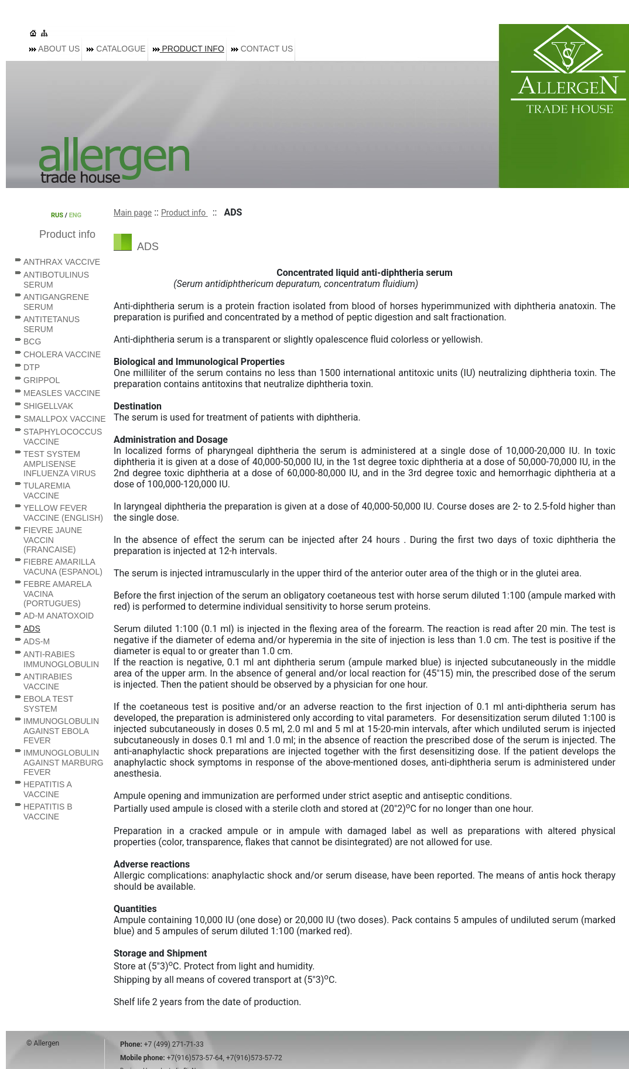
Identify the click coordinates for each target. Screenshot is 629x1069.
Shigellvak (48, 406)
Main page (133, 212)
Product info (188, 48)
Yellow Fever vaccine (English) (63, 512)
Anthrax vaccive (61, 262)
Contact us (262, 48)
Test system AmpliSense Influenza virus (59, 463)
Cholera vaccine (62, 354)
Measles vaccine (61, 393)
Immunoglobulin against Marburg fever (63, 762)
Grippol (41, 380)
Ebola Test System (48, 703)
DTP (31, 367)
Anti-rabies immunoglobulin (61, 659)
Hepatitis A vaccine (47, 789)
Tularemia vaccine (46, 490)
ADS (31, 628)
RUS (57, 215)
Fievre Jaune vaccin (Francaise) (52, 539)
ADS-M (36, 641)
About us (54, 48)
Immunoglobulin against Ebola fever (61, 730)
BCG (32, 341)
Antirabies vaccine (47, 681)
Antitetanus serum (51, 324)
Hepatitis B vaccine (48, 811)
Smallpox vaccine (64, 418)
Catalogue (116, 48)
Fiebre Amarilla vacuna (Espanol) (62, 566)
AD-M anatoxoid (58, 615)
